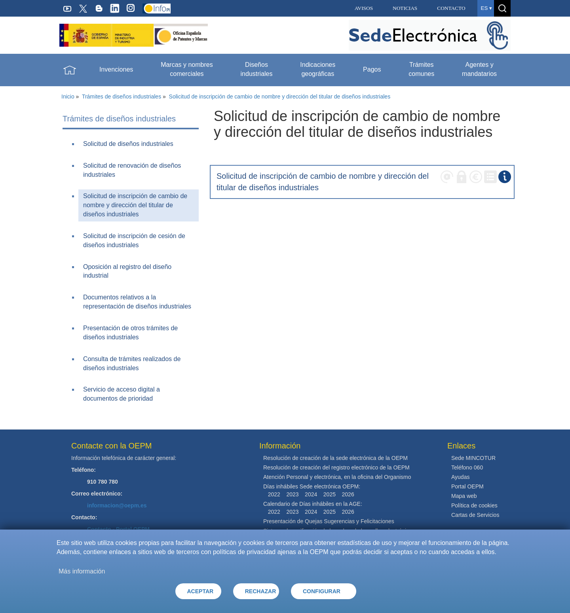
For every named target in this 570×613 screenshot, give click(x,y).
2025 (329, 494)
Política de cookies (474, 505)
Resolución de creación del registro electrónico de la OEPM (336, 467)
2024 (311, 494)
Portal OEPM (467, 486)
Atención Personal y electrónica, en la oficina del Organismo (337, 477)
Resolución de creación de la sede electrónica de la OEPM (335, 458)
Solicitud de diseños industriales (128, 143)
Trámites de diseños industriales (121, 96)
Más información (82, 571)
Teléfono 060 (467, 467)
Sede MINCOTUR (473, 458)
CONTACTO (451, 8)
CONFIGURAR (321, 591)
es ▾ (486, 8)
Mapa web (464, 496)
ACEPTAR (200, 591)
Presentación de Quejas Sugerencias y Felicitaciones (328, 521)
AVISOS (364, 8)
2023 (292, 494)
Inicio (67, 96)
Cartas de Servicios (475, 515)
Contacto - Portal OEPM (118, 529)
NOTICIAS (405, 8)
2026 (348, 494)
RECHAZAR (260, 591)
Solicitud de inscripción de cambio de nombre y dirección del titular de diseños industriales (280, 96)
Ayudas (460, 477)
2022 (274, 494)
